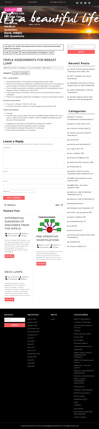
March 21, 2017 (12, 234)
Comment (7, 147)
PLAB (6, 53)
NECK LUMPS (13, 271)
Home (31, 20)
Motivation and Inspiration (57, 20)
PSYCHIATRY (74, 230)
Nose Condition (75, 217)
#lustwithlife (33, 2)
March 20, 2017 (11, 68)
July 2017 (30, 338)
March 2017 (31, 350)
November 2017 (33, 332)
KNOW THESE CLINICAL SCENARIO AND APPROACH (83, 355)
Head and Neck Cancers (79, 162)
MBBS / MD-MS (34, 24)
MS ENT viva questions (78, 212)
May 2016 (30, 366)
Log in (53, 319)
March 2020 (31, 319)
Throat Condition (76, 246)
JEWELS (23, 68)
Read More (10, 256)
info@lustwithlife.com (59, 2)
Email (5, 181)
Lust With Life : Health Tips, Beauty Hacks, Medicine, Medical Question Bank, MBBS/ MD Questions (14, 25)
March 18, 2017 (12, 277)
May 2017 (30, 344)
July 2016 (30, 360)
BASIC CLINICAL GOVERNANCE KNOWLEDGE (80, 381)
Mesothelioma (75, 203)
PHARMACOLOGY (76, 221)
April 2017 (31, 347)
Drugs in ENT (75, 149)
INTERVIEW (74, 167)
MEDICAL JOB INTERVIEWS (80, 199)
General (40, 20)
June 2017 (31, 341)
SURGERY (15, 53)
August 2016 (31, 357)
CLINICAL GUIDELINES (78, 128)
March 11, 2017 (44, 245)
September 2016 (33, 354)
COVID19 (73, 140)
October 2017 (32, 335)
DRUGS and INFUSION (78, 144)
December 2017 (33, 328)
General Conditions (77, 158)
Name (5, 171)
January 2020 (32, 322)
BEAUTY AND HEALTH (78, 124)
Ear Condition (75, 153)
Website (6, 191)
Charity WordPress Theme (31, 426)
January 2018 (32, 325)
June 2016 (31, 363)
